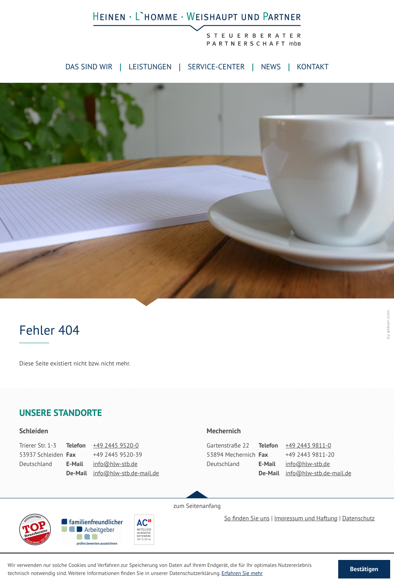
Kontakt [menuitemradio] (313, 67)
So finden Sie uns (247, 518)
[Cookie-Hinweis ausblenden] (364, 569)
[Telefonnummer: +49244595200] (116, 445)
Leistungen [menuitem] (150, 67)
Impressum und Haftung (305, 518)
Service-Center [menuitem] (216, 67)
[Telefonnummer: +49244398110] (308, 445)
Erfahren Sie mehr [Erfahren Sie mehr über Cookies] (242, 573)
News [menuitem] (270, 67)
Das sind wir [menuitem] (88, 67)
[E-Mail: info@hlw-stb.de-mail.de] (126, 473)
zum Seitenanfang (196, 506)
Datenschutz (358, 518)
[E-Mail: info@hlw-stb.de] (115, 464)
